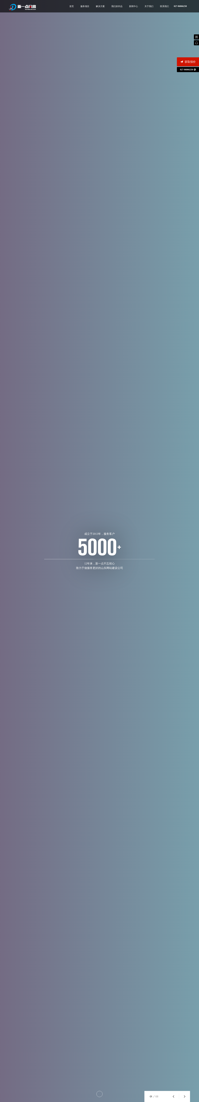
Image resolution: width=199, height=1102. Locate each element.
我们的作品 (116, 6)
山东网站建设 (22, 7)
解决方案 (100, 6)
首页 (71, 6)
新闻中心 (133, 6)
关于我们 (149, 6)
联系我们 (164, 6)
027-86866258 (180, 6)
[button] (173, 1096)
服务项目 (84, 6)
